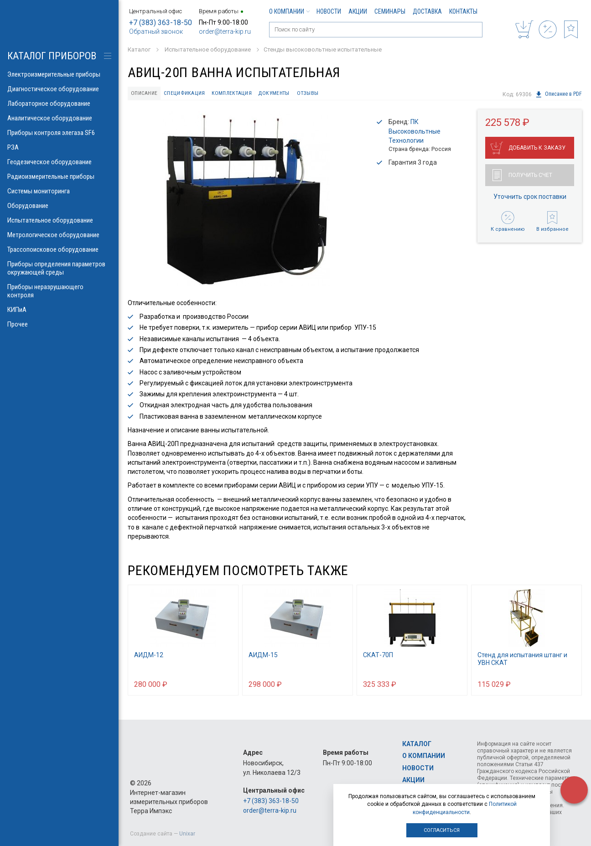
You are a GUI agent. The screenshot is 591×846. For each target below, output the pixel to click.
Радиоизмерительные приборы (59, 176)
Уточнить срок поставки (529, 197)
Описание (146, 93)
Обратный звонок (156, 31)
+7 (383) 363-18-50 (160, 22)
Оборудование (59, 206)
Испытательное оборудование (59, 220)
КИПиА (59, 310)
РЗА (59, 147)
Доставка (427, 11)
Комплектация (237, 93)
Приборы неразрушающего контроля (59, 291)
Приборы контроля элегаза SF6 (59, 133)
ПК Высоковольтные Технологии (415, 132)
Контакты (463, 11)
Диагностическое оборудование (59, 89)
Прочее (59, 324)
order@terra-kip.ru (225, 31)
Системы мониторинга (59, 191)
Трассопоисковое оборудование (59, 249)
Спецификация (188, 93)
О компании (289, 11)
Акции (357, 11)
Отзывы (318, 93)
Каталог (416, 743)
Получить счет (522, 176)
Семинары (389, 11)
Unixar (187, 833)
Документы (282, 93)
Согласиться (442, 830)
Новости (328, 11)
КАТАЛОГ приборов (51, 56)
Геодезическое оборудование (59, 162)
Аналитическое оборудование (59, 118)
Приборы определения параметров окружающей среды (59, 268)
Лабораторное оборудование (59, 103)
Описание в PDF (558, 94)
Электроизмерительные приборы (59, 74)
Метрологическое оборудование (59, 235)
